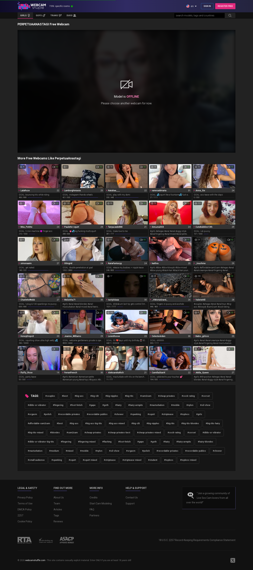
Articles (58, 509)
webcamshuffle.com (35, 560)
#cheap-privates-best (119, 432)
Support (130, 503)
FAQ (92, 509)
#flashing (106, 442)
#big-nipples (111, 396)
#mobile (175, 405)
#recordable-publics (97, 414)
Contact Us (132, 497)
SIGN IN (207, 6)
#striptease (167, 414)
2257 (20, 515)
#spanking (135, 414)
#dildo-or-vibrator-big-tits (41, 442)
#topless (184, 414)
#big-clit (94, 396)
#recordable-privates (69, 414)
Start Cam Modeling (101, 503)
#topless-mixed (188, 460)
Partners (94, 515)
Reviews (58, 521)
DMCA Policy (25, 509)
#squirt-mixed (90, 460)
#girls (199, 414)
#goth (105, 405)
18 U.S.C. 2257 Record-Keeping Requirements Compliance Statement (197, 540)
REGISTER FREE (225, 6)
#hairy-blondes (205, 442)
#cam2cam (145, 396)
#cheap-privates (166, 396)
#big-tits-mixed (35, 432)
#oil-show (205, 405)
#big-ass (79, 396)
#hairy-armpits (135, 405)
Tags (56, 515)
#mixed (69, 451)
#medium (54, 451)
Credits (94, 497)
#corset (206, 396)
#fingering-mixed (86, 442)
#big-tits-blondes (190, 423)
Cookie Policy (25, 521)
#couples (50, 396)
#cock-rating (188, 396)
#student (152, 460)
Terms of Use (25, 503)
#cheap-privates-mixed (149, 432)
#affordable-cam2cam (39, 423)
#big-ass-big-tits (93, 423)
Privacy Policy (25, 497)
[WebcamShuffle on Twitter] (232, 560)
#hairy (118, 405)
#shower (119, 414)
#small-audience (36, 460)
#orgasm (32, 414)
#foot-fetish (76, 405)
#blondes (55, 432)
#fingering (58, 405)
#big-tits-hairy (213, 423)
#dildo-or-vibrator (37, 405)
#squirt (151, 414)
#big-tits (129, 396)
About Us (59, 497)
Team (57, 503)
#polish (47, 414)
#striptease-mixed (131, 460)
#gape (92, 405)
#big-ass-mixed (117, 423)
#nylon (189, 405)
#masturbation (157, 405)
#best (65, 396)
